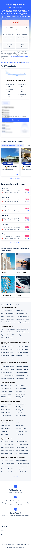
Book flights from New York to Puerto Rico (23, 447)
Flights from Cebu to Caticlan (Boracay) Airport (8, 375)
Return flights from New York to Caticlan (8, 337)
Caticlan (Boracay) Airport (22, 34)
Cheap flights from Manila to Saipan (23, 322)
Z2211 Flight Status (20, 394)
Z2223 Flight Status (20, 397)
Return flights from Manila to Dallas (23, 310)
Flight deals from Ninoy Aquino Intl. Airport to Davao (8, 358)
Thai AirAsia (4, 422)
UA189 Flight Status (21, 415)
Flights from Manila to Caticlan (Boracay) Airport (23, 378)
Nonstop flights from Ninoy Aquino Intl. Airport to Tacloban (23, 355)
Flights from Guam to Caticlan (23, 329)
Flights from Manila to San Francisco (23, 319)
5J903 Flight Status (6, 394)
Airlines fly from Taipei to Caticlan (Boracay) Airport (8, 378)
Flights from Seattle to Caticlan (23, 332)
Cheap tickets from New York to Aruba (8, 453)
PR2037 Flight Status (21, 385)
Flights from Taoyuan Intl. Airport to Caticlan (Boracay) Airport (23, 369)
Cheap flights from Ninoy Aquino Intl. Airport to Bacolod (23, 352)
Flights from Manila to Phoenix (23, 313)
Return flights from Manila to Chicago (8, 313)
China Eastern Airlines (21, 428)
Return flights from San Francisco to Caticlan (23, 335)
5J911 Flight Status (20, 391)
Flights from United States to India (8, 441)
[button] (28, 2)
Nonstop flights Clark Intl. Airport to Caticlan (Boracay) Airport (8, 366)
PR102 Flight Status (6, 412)
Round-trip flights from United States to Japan (23, 441)
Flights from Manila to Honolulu (8, 310)
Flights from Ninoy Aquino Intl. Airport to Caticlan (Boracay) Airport (23, 366)
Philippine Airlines (5, 428)
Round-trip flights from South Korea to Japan (8, 447)
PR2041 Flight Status (21, 388)
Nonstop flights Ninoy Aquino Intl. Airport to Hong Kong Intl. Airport (8, 352)
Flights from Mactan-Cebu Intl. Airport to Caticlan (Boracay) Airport (8, 369)
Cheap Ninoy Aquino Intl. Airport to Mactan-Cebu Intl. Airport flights (23, 346)
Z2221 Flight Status (6, 388)
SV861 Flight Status (20, 412)
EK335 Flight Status (6, 407)
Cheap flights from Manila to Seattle (8, 319)
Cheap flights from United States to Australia (23, 444)
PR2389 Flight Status (6, 391)
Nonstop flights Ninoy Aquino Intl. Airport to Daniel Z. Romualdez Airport (8, 349)
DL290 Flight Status (6, 415)
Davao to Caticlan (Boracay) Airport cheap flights (23, 375)
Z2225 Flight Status (6, 397)
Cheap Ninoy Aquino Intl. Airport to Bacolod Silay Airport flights (23, 349)
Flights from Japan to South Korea (8, 444)
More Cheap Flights (15, 242)
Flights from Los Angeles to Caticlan (8, 329)
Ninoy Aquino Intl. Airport (8, 34)
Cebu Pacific (4, 431)
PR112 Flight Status (6, 404)
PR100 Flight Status (21, 410)
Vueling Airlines (19, 434)
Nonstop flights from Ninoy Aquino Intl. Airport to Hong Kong (8, 355)
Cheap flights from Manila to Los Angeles (8, 316)
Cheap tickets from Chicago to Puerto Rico (8, 450)
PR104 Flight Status (21, 407)
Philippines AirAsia (5, 425)
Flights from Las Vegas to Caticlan (8, 332)
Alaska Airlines (4, 434)
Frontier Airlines (19, 425)
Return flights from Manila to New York (8, 322)
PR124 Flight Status (6, 410)
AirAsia (17, 422)
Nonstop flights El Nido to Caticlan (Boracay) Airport (8, 372)
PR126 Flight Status (21, 404)
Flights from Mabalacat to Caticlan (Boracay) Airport (23, 372)
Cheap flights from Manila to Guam (23, 316)
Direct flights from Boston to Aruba (23, 453)
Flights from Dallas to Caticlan (8, 335)
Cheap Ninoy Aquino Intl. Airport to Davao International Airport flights (8, 346)
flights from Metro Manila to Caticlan (19, 56)
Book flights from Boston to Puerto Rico (23, 450)
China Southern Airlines (21, 431)
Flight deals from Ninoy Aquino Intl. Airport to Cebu (23, 358)
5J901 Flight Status (6, 385)
